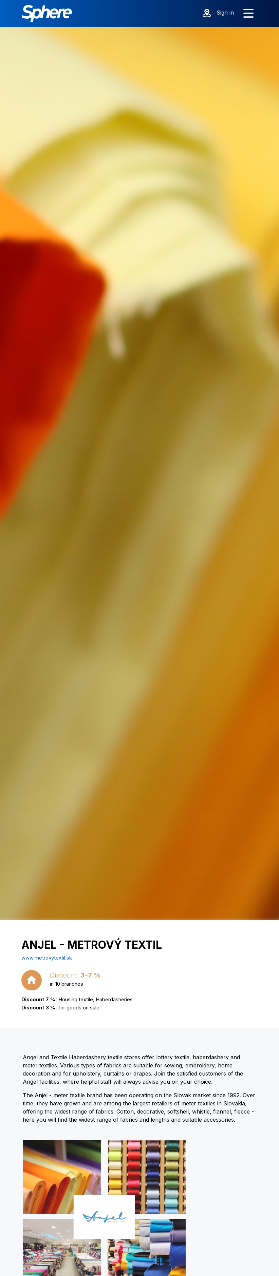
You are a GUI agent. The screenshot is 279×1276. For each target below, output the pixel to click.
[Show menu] (248, 13)
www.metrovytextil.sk (46, 957)
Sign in (225, 12)
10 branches (69, 984)
